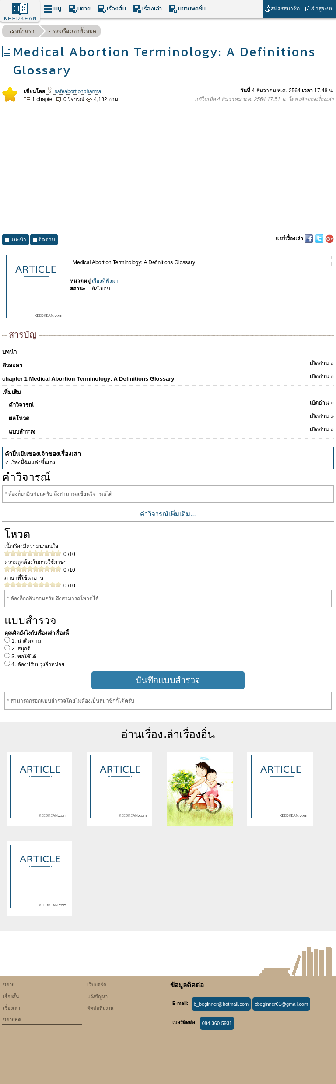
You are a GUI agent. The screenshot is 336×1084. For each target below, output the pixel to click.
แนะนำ (15, 241)
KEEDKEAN (20, 18)
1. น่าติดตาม (25, 641)
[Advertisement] (168, 169)
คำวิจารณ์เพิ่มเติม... (168, 514)
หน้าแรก (22, 32)
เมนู (52, 9)
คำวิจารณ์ (171, 403)
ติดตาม (44, 241)
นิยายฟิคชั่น (187, 9)
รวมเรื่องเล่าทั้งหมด (71, 32)
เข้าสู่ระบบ (319, 8)
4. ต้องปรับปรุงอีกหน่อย (37, 664)
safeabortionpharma (73, 91)
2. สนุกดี (20, 649)
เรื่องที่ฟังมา (105, 281)
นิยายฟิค (12, 1019)
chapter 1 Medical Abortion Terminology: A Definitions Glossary (168, 377)
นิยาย (79, 9)
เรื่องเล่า (147, 9)
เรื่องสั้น (112, 9)
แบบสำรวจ (171, 430)
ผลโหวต (171, 417)
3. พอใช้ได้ (23, 657)
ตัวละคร (168, 364)
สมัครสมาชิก (282, 8)
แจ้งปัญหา (97, 996)
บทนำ (9, 352)
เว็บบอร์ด (96, 984)
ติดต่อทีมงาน (100, 1008)
